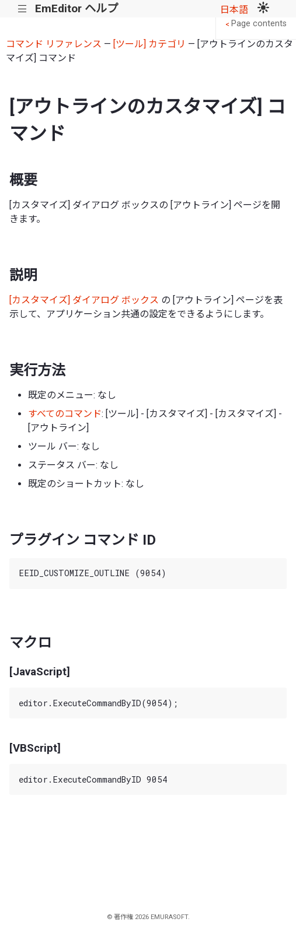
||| (22, 9)
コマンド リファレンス (54, 44)
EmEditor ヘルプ (76, 8)
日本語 (234, 9)
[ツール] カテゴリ (149, 44)
